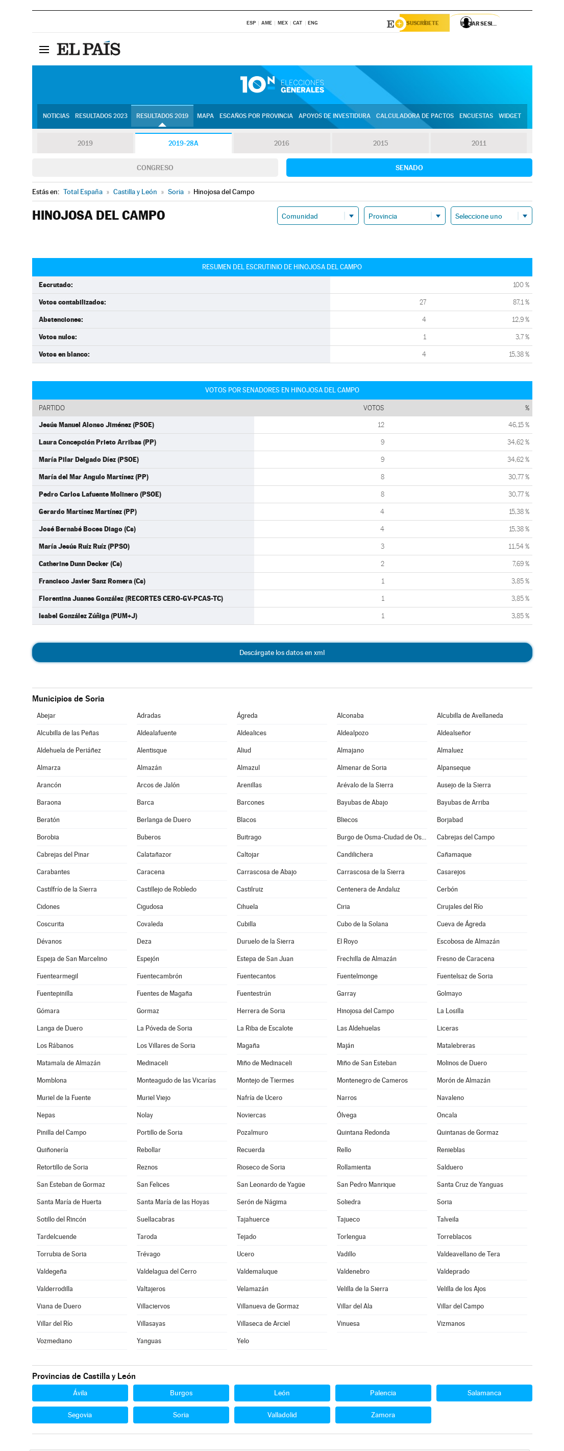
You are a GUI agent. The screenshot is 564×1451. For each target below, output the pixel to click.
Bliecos (347, 821)
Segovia (80, 1416)
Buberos (149, 838)
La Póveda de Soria (164, 1030)
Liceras (447, 1030)
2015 (380, 145)
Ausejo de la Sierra (464, 786)
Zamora (383, 1416)
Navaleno (450, 1099)
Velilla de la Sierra (362, 1290)
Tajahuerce (253, 1221)
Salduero (450, 1169)
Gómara (48, 1012)
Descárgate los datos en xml (282, 654)
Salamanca (484, 1394)
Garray (346, 995)
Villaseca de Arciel (263, 1325)
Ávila (80, 1394)
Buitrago (249, 838)
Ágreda (247, 717)
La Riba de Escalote (265, 1030)
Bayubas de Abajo (362, 804)
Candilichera (355, 856)
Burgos (181, 1394)
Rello (344, 1151)
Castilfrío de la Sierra (67, 891)
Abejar (46, 717)
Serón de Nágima (262, 1203)
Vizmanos (451, 1325)
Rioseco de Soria (261, 1169)
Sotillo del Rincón (61, 1221)
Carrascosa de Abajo (267, 873)
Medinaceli (152, 1064)
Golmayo (449, 995)
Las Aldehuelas (358, 1030)
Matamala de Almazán (69, 1064)
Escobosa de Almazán (468, 943)
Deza (144, 943)
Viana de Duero (59, 1308)
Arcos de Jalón (158, 786)
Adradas (149, 717)
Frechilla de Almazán (367, 960)
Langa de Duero (60, 1030)
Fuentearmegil (57, 977)
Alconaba (350, 717)
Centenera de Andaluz (368, 891)
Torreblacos (454, 1238)
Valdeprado (453, 1273)
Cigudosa (150, 908)
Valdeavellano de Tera (468, 1255)
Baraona (49, 804)
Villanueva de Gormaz (268, 1308)
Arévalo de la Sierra (365, 786)
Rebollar (149, 1151)
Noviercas (251, 1116)
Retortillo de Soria (62, 1169)
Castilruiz (250, 891)
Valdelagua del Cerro (167, 1273)
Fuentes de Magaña (164, 995)
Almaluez (450, 752)
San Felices (153, 1186)
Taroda (147, 1238)
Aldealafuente (157, 734)
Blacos (246, 821)
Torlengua (351, 1238)
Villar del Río (54, 1325)
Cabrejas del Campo (466, 838)
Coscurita (50, 925)
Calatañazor (154, 856)
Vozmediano (54, 1342)
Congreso (155, 169)
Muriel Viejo (153, 1099)
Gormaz (148, 1012)
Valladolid (282, 1416)
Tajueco (348, 1221)
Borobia (48, 838)
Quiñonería (52, 1151)
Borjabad (450, 821)
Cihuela (247, 908)
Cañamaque (454, 856)
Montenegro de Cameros (372, 1082)
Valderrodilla (55, 1290)
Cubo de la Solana (362, 925)
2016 (282, 145)
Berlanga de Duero (164, 821)
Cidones (48, 908)
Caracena (151, 873)
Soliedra (349, 1203)
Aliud (244, 752)
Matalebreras (456, 1047)
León (282, 1394)
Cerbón (447, 891)
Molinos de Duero (462, 1064)
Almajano (350, 752)
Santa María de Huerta (69, 1203)
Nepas (46, 1116)
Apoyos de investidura (335, 118)
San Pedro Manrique (366, 1186)
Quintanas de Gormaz (468, 1134)
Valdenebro (353, 1273)
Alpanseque (454, 769)
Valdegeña (52, 1273)
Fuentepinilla (55, 995)
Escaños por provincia (256, 118)
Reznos (147, 1169)
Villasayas (151, 1325)
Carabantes (53, 873)
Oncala (447, 1116)
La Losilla (450, 1012)
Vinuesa (348, 1325)
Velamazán (252, 1290)
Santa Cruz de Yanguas (470, 1186)
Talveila (448, 1221)
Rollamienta (354, 1169)
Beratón (48, 821)
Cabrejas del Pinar (63, 856)
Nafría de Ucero (259, 1099)
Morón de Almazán (464, 1082)
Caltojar (248, 856)
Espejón (148, 960)
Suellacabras (156, 1221)
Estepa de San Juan (265, 960)
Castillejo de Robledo (167, 891)
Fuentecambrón (159, 977)
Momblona (52, 1082)
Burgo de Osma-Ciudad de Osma (382, 838)
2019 (85, 145)
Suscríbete (428, 24)
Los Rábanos (55, 1047)
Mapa (205, 118)
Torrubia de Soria (62, 1255)
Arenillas (249, 786)
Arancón (49, 786)
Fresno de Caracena (466, 960)
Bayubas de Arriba (463, 804)
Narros (347, 1099)
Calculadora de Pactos (415, 118)
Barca (145, 804)
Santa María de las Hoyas (173, 1203)
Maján (345, 1047)
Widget (510, 118)
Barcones (250, 804)
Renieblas (451, 1151)
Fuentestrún (254, 995)
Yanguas (149, 1342)
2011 (479, 145)
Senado (409, 169)
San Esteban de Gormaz (71, 1186)
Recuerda (251, 1151)
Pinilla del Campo (61, 1134)
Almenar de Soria (362, 769)
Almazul (248, 769)
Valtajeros (151, 1290)
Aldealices (251, 734)
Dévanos (49, 943)
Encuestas (476, 118)
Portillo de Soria (160, 1134)
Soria (444, 1203)
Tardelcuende (57, 1238)
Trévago (148, 1255)
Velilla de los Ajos (461, 1290)
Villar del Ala (355, 1308)
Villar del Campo (460, 1308)
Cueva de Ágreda (461, 925)
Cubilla (246, 925)
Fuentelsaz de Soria (465, 977)
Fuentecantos (256, 977)
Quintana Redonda (363, 1134)
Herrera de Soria (261, 1012)
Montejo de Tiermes (265, 1082)
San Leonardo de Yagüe (271, 1186)
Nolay (145, 1116)
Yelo (243, 1342)
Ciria (343, 908)
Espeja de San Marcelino (72, 960)
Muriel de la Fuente (64, 1099)
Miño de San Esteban (367, 1064)
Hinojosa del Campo (365, 1012)
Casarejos (451, 873)
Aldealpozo (353, 734)
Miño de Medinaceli (264, 1064)
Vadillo (346, 1255)
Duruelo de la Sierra (266, 943)
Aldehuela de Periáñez (69, 752)
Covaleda (150, 925)
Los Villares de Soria (166, 1047)
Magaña (248, 1047)
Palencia (383, 1394)
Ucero (245, 1255)
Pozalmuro (252, 1134)
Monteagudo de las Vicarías (176, 1082)
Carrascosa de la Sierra (371, 873)
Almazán (149, 769)
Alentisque (152, 752)
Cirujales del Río (460, 908)
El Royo (347, 943)
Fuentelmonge (357, 977)
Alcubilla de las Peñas (68, 734)
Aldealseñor (454, 734)
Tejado (246, 1238)
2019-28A (183, 145)
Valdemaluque (257, 1273)
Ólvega (347, 1116)
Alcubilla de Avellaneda (470, 717)
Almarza (49, 769)
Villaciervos (153, 1308)
